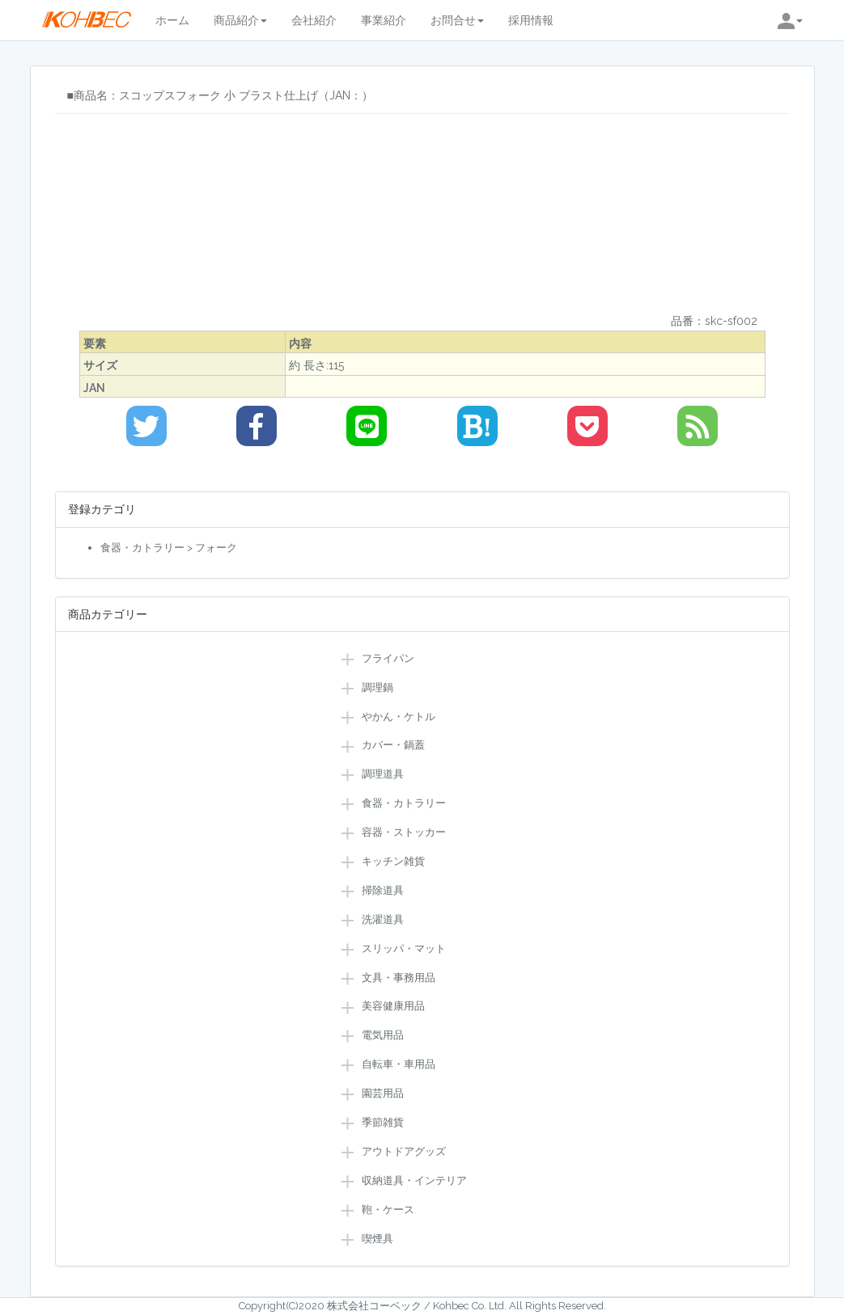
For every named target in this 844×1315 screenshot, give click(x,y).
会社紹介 (314, 20)
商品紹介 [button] (240, 20)
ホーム (172, 20)
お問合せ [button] (457, 20)
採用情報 (530, 20)
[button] (790, 20)
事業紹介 (383, 20)
